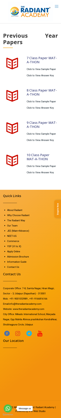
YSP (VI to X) (14, 246)
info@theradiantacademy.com (25, 303)
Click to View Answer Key (40, 75)
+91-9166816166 (38, 298)
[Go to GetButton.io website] (8, 415)
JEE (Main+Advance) (18, 230)
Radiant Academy (45, 407)
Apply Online (13, 251)
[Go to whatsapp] (8, 408)
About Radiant (14, 210)
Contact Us (13, 267)
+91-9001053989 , (19, 298)
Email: (6, 303)
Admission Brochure (18, 256)
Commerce (13, 241)
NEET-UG (12, 236)
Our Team (12, 225)
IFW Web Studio (37, 411)
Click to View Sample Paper (41, 69)
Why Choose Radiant (18, 215)
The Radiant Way (16, 220)
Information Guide (17, 261)
